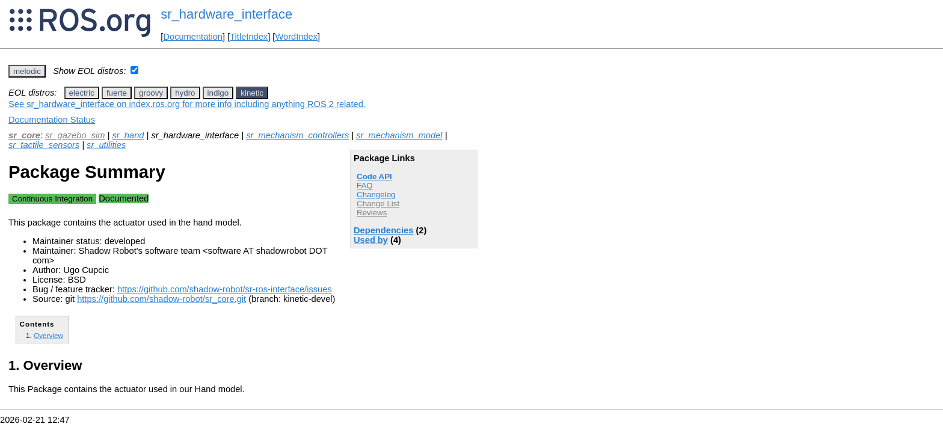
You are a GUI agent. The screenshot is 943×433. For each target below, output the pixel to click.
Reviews (372, 212)
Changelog (376, 194)
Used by (371, 240)
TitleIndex (249, 36)
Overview (48, 335)
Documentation (193, 36)
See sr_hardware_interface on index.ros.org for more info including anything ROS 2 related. (187, 104)
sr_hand (128, 135)
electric (81, 92)
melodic (27, 71)
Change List (378, 203)
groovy (151, 92)
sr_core (24, 135)
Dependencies (383, 230)
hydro (185, 92)
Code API (374, 176)
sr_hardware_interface (226, 14)
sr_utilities (106, 145)
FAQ (365, 185)
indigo (218, 92)
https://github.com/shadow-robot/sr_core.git (161, 299)
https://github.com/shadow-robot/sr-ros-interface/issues (224, 289)
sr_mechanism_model (399, 135)
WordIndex (296, 36)
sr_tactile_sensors (43, 145)
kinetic (252, 92)
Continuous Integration (52, 198)
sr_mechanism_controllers (297, 135)
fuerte (116, 92)
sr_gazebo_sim (75, 135)
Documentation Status (51, 119)
